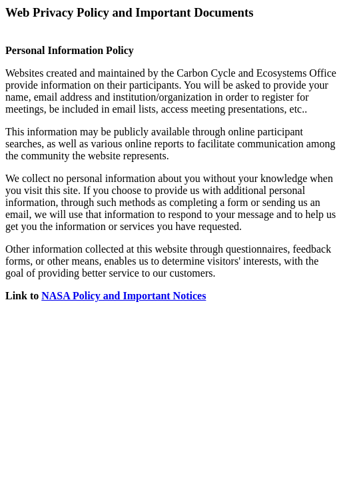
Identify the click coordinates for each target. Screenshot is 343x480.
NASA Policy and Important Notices (123, 295)
